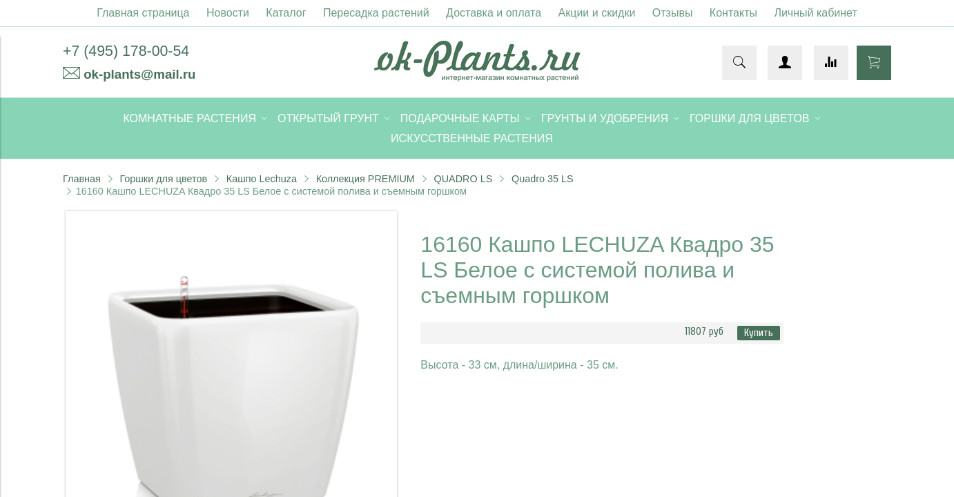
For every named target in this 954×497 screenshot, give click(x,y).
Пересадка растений (376, 13)
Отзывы (672, 13)
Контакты (733, 13)
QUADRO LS (463, 178)
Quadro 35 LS (543, 178)
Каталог (286, 13)
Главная (82, 178)
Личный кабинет (815, 13)
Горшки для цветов (163, 178)
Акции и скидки (597, 13)
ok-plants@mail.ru (139, 74)
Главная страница (143, 13)
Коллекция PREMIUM (365, 178)
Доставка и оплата (493, 13)
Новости (227, 13)
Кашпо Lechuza (261, 178)
